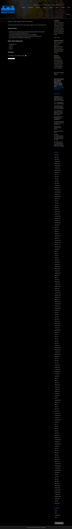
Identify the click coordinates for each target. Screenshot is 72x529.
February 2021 (57, 281)
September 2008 (58, 496)
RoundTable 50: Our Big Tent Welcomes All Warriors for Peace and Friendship (23, 34)
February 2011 (57, 435)
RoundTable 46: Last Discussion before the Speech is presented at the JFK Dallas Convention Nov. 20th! (58, 137)
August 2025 (57, 172)
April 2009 (56, 481)
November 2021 (58, 268)
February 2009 (57, 485)
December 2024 (57, 189)
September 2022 (58, 246)
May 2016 (56, 362)
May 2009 (56, 479)
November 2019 (58, 292)
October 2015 (57, 373)
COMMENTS (57, 20)
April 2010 (56, 454)
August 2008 (57, 498)
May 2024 (56, 205)
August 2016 (57, 356)
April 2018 (56, 316)
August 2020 (57, 288)
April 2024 (56, 207)
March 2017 (57, 343)
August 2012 (57, 402)
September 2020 (58, 286)
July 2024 (56, 200)
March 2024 (57, 209)
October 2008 (57, 494)
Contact (68, 14)
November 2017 (58, 325)
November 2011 (58, 415)
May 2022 (56, 255)
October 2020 (57, 284)
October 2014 (57, 389)
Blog (69, 7)
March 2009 (57, 483)
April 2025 (56, 181)
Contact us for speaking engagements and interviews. (59, 88)
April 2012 (56, 406)
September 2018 (58, 308)
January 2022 (57, 264)
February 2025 (57, 185)
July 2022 (56, 251)
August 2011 (57, 422)
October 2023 (57, 220)
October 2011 (57, 417)
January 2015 (57, 387)
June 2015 (56, 378)
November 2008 (58, 492)
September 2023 (58, 222)
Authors (38, 7)
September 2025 (58, 170)
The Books (30, 7)
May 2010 (56, 452)
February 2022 (57, 262)
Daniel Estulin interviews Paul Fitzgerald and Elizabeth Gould (19, 37)
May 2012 (56, 404)
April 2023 (56, 231)
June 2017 (56, 336)
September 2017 (58, 330)
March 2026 (57, 159)
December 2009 (57, 463)
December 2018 (57, 301)
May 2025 (56, 178)
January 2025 (57, 187)
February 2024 (57, 211)
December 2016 (57, 347)
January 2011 (57, 437)
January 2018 (57, 321)
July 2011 (56, 424)
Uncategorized (11, 44)
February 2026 (57, 161)
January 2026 (57, 163)
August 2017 (57, 332)
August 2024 (57, 198)
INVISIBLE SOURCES (58, 40)
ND (44, 527)
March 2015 (57, 382)
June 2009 (56, 476)
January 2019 (57, 299)
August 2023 (57, 224)
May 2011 (56, 428)
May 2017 (56, 338)
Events (51, 7)
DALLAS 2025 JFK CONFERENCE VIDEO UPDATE (58, 127)
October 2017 (57, 327)
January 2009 (57, 487)
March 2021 (57, 279)
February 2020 (57, 290)
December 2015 (57, 369)
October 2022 (57, 244)
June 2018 (56, 314)
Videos (63, 7)
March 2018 (57, 319)
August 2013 (57, 395)
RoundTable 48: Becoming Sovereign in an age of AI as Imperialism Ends (59, 123)
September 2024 (58, 196)
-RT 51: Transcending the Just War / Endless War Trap (18, 33)
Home (23, 7)
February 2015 (57, 384)
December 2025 (57, 165)
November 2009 (58, 465)
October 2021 (57, 270)
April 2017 (56, 341)
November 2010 (58, 439)
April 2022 (56, 257)
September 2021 (58, 273)
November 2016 (58, 349)
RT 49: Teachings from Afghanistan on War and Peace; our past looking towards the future (26, 36)
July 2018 (56, 312)
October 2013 (57, 393)
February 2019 (57, 297)
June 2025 (56, 176)
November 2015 (58, 371)
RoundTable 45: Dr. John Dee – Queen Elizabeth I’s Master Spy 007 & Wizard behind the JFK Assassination (59, 145)
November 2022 (58, 242)
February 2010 (57, 459)
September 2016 (58, 354)
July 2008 (56, 500)
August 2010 (57, 446)
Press (57, 7)
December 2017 (57, 323)
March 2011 (57, 433)
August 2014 (57, 391)
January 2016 (57, 367)
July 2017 (56, 334)
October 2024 (57, 194)
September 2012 (58, 400)
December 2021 (57, 266)
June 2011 (56, 426)
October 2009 (57, 468)
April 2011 (56, 430)
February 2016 (57, 365)
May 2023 (56, 229)
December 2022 (57, 240)
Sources (45, 7)
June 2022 (56, 253)
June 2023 (56, 227)
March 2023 (57, 233)
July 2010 (56, 448)
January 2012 (57, 411)
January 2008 (57, 503)
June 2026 (56, 154)
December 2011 (57, 413)
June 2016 (56, 360)
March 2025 (57, 183)
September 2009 (58, 470)
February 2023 (57, 235)
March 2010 (57, 457)
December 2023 (57, 216)
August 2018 (57, 310)
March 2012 (57, 408)
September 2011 (58, 419)
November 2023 (58, 218)
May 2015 (56, 380)
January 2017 (57, 345)
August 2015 (57, 376)
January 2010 (57, 461)
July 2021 (56, 277)
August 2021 (57, 275)
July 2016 (56, 358)
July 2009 (56, 474)
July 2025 (56, 174)
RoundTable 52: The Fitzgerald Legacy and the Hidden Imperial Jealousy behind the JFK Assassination (27, 31)
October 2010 (57, 441)
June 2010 (56, 450)
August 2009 (57, 472)
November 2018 (58, 303)
